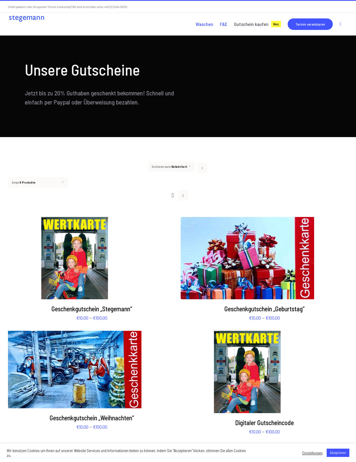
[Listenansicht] (183, 195)
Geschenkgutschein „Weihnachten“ (92, 418)
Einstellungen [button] (312, 453)
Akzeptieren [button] (338, 453)
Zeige (23, 182)
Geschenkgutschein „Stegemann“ (92, 309)
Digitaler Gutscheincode (264, 422)
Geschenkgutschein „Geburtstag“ (264, 309)
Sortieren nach (169, 166)
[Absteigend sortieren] (202, 167)
